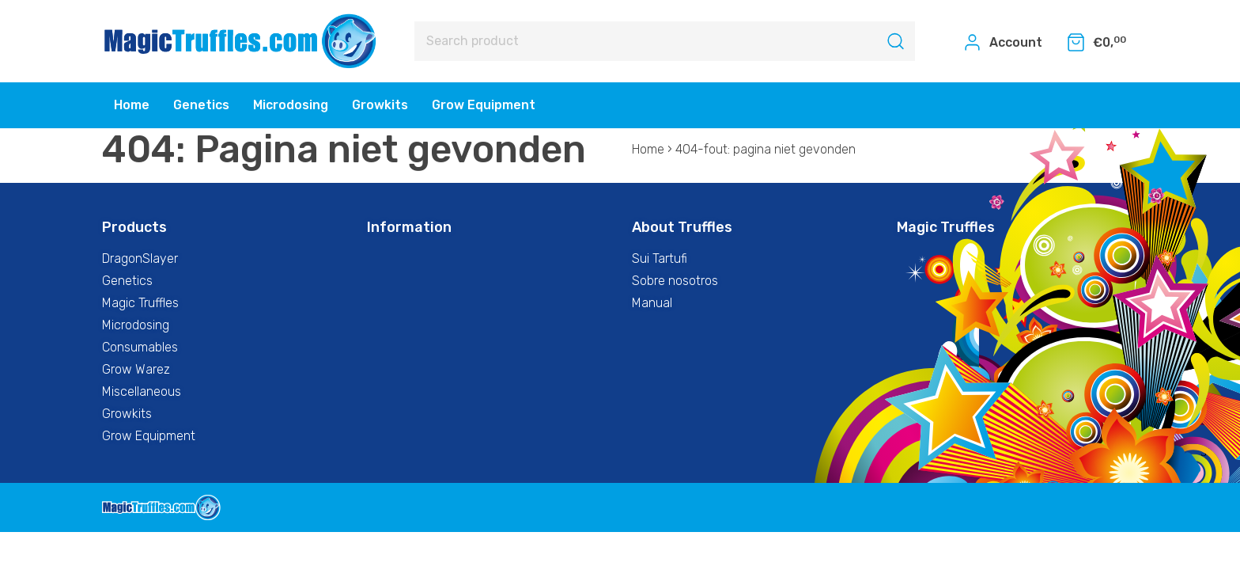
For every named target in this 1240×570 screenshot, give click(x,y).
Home (131, 104)
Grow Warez (136, 369)
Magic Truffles (140, 302)
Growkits (380, 104)
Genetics (201, 104)
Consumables (140, 347)
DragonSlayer (140, 258)
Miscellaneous (141, 391)
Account (1002, 42)
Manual (652, 302)
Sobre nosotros (675, 280)
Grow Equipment (483, 104)
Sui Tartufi (659, 258)
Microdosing (290, 104)
